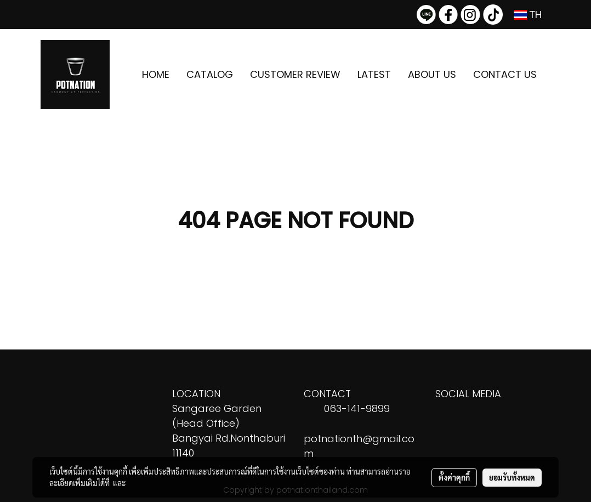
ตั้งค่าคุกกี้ (454, 477)
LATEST (374, 74)
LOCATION (196, 394)
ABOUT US (432, 74)
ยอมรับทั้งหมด (512, 477)
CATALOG (209, 74)
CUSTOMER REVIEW (295, 74)
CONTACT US (505, 74)
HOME (155, 74)
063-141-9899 (357, 408)
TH (528, 14)
